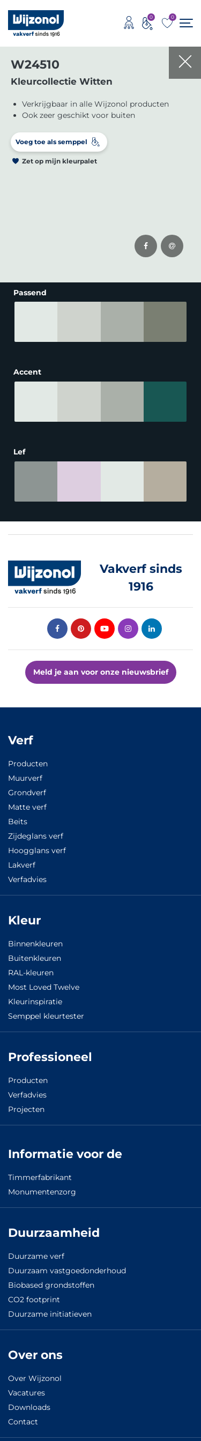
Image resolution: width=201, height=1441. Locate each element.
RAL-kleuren (31, 965)
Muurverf (25, 770)
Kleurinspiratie (35, 994)
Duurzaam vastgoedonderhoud (67, 1263)
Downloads (29, 1400)
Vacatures (26, 1385)
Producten (28, 756)
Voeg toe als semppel (51, 142)
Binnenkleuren (35, 936)
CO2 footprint (34, 1292)
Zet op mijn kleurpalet (59, 161)
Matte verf (27, 799)
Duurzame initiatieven (50, 1306)
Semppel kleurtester (46, 1008)
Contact (23, 1414)
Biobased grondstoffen (51, 1277)
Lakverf (21, 857)
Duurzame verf (36, 1248)
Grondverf (27, 785)
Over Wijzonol (35, 1371)
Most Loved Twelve (43, 979)
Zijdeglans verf (35, 828)
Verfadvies (27, 872)
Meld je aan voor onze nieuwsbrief (100, 664)
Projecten (26, 1102)
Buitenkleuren (34, 950)
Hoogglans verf (37, 843)
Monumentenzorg (42, 1184)
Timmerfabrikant (40, 1170)
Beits (17, 814)
